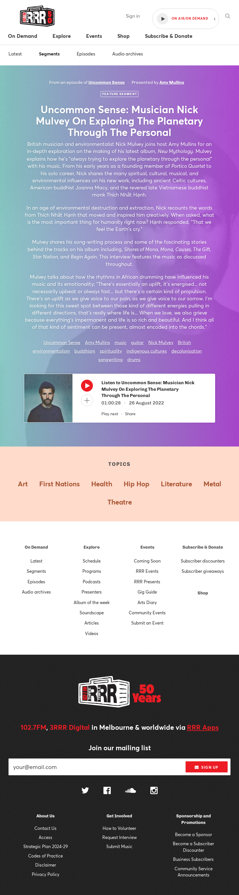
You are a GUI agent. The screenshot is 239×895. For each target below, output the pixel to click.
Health (101, 483)
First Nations (59, 483)
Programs (91, 571)
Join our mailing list (119, 747)
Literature (176, 483)
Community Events (147, 612)
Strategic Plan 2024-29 (45, 846)
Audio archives (127, 54)
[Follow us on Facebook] (107, 791)
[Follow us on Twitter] (85, 791)
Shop (203, 593)
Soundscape (92, 612)
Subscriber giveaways (203, 571)
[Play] (87, 387)
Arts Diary (147, 602)
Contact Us (45, 828)
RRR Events (147, 571)
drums (133, 359)
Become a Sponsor (193, 834)
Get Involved (119, 815)
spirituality (111, 351)
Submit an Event (147, 623)
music (120, 342)
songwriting (110, 359)
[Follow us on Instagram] (154, 791)
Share (130, 413)
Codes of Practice (45, 856)
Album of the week (92, 602)
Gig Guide (147, 592)
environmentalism (51, 351)
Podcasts (92, 581)
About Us (45, 815)
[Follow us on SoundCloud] (130, 791)
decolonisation (186, 351)
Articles (91, 623)
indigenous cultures (146, 351)
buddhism (84, 351)
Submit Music (119, 846)
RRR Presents (147, 581)
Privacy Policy (45, 874)
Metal (212, 483)
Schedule (92, 561)
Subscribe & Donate (202, 547)
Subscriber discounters (203, 561)
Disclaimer (45, 865)
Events (147, 547)
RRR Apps (203, 727)
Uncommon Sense (106, 82)
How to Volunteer (119, 828)
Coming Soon (147, 561)
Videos (91, 633)
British (184, 342)
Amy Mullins (171, 82)
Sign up (206, 767)
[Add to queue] (87, 400)
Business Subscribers (193, 859)
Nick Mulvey (160, 342)
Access (45, 837)
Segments (49, 54)
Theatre (119, 502)
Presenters (92, 592)
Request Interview (119, 837)
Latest (15, 54)
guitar (137, 342)
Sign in (133, 16)
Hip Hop (136, 483)
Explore (92, 547)
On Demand (36, 547)
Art (23, 483)
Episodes (86, 54)
